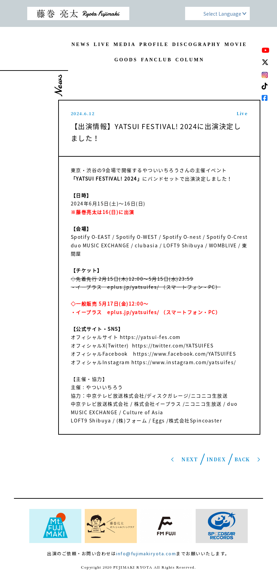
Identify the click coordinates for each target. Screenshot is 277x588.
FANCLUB (156, 59)
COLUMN (189, 59)
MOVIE (236, 44)
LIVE (102, 44)
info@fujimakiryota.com (146, 553)
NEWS (80, 44)
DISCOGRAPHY (196, 44)
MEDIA (125, 44)
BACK (242, 459)
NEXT (189, 459)
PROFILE (154, 44)
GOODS (125, 59)
